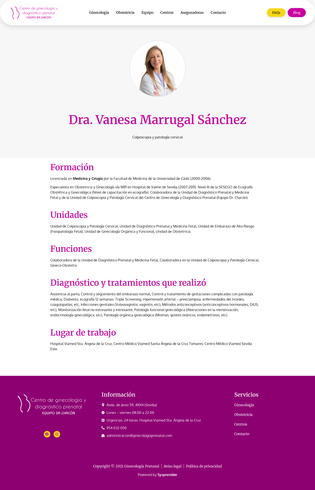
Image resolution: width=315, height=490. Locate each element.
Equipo (147, 12)
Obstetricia (125, 12)
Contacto (218, 12)
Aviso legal (173, 466)
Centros (166, 12)
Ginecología (99, 12)
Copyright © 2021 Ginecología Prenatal (126, 466)
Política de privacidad (204, 466)
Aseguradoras (192, 12)
